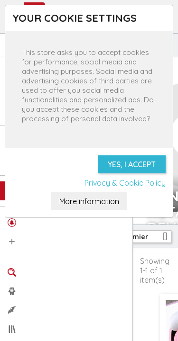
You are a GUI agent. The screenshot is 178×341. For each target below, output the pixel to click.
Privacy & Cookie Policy (125, 183)
